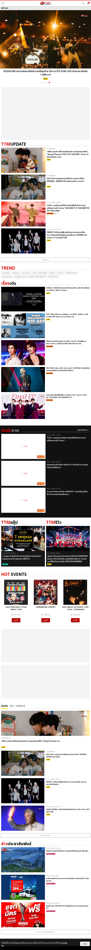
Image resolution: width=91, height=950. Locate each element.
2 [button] (43, 82)
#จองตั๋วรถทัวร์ (20, 276)
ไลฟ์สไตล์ (20, 705)
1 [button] (41, 82)
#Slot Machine (39, 273)
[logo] (45, 3)
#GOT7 (61, 273)
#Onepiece (52, 276)
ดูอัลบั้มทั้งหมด (82, 430)
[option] (45, 45)
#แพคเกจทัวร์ (7, 276)
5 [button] (49, 82)
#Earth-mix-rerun (37, 276)
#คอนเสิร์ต (6, 273)
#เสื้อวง (52, 273)
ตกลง (85, 944)
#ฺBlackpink (72, 273)
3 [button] (45, 82)
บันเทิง (4, 705)
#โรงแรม (16, 273)
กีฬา (12, 705)
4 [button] (47, 82)
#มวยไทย (26, 273)
